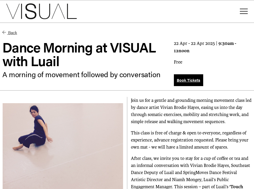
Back (9, 32)
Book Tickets (188, 80)
